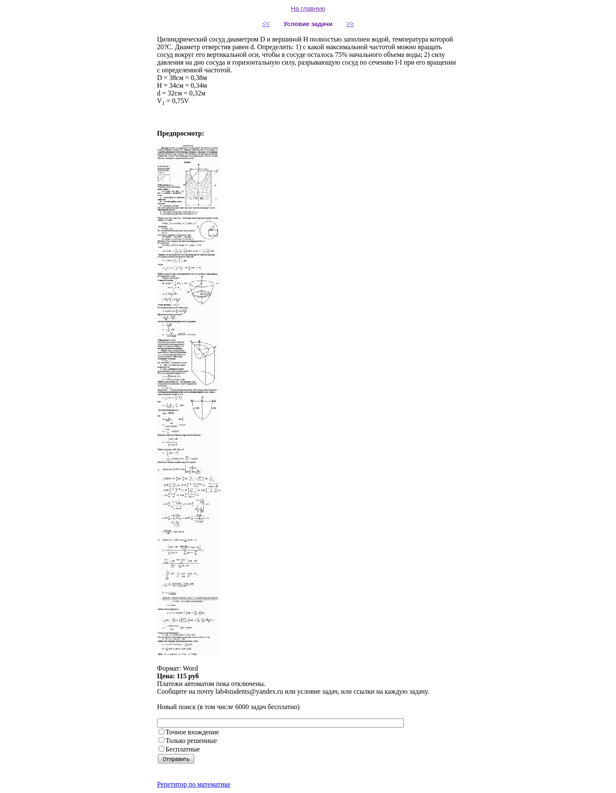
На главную (308, 8)
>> (350, 23)
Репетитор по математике (194, 784)
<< (266, 23)
